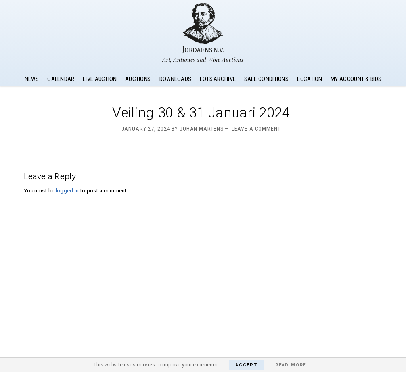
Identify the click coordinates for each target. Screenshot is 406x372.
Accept (246, 365)
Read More (290, 365)
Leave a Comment (256, 129)
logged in (67, 190)
